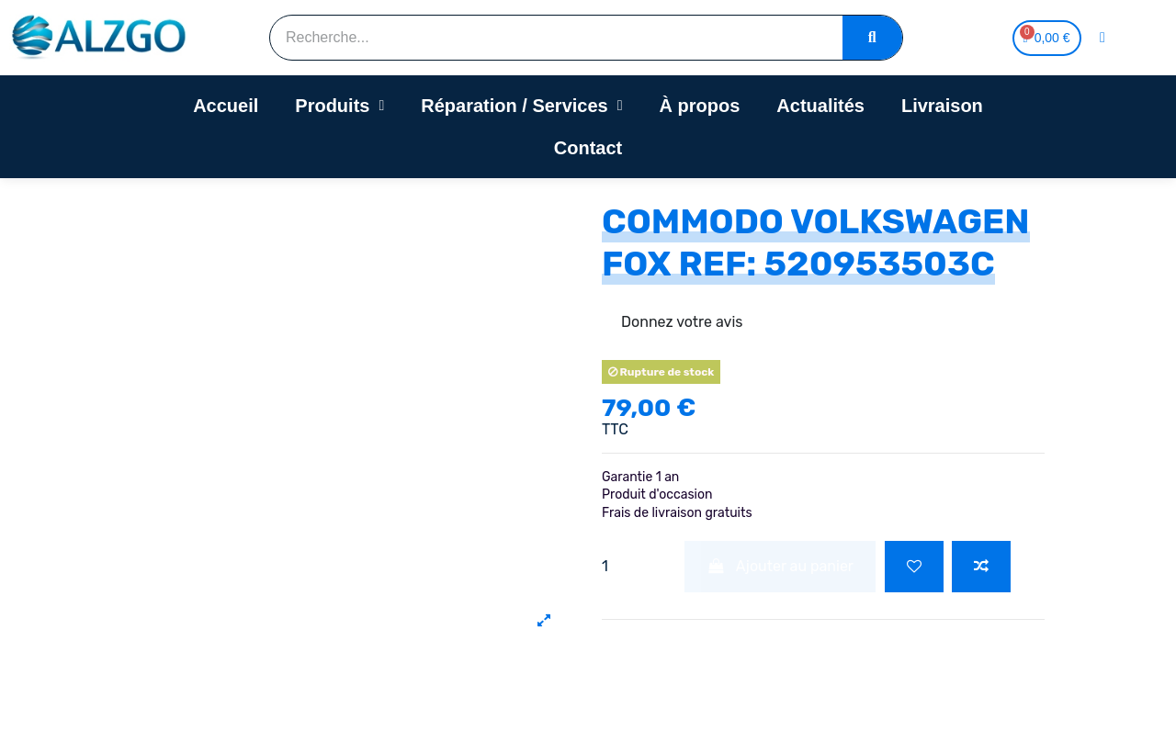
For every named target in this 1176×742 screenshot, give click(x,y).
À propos (700, 106)
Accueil (225, 106)
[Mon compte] (1102, 37)
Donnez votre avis (682, 322)
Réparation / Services (521, 105)
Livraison (942, 106)
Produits (339, 105)
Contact (588, 148)
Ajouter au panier (780, 566)
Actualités (820, 106)
